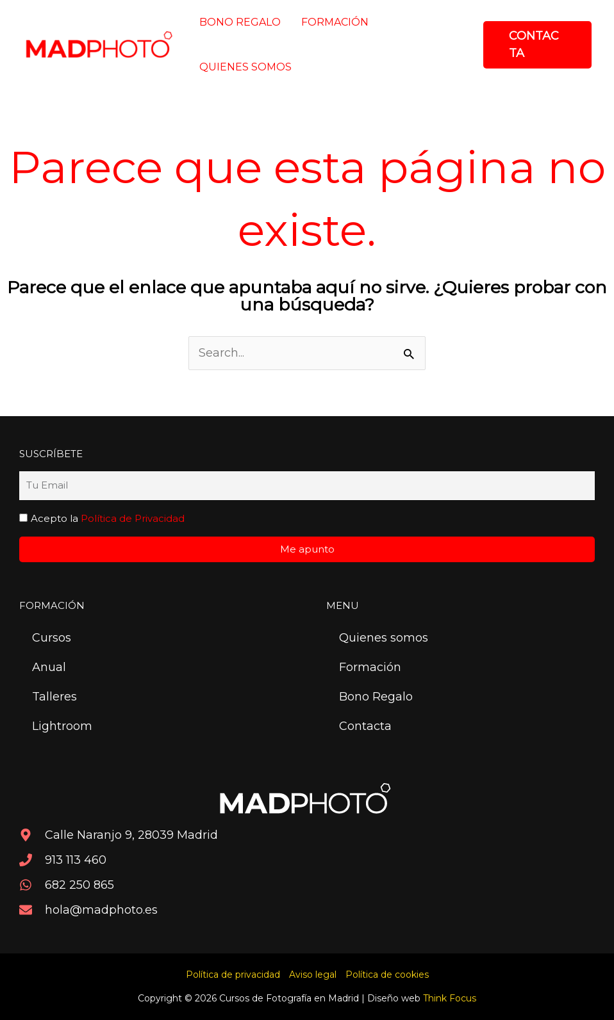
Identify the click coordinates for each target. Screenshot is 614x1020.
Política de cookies (387, 974)
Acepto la (108, 518)
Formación (370, 667)
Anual (49, 667)
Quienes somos (383, 638)
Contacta (365, 726)
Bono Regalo (376, 697)
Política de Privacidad (133, 518)
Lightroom (62, 726)
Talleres (54, 697)
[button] (537, 45)
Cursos (51, 638)
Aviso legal (312, 974)
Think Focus (449, 998)
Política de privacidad (233, 974)
